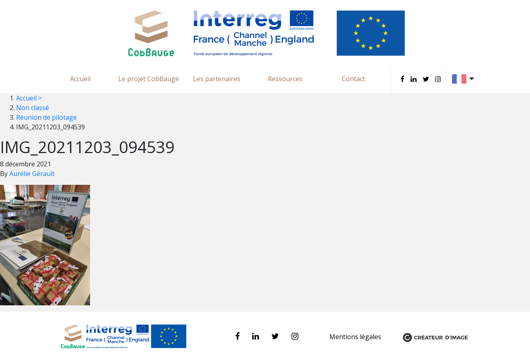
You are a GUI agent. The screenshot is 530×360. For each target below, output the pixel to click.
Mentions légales (356, 336)
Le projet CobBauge (148, 78)
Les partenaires (216, 78)
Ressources (285, 78)
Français (465, 79)
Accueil (80, 78)
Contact (353, 78)
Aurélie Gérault (32, 173)
